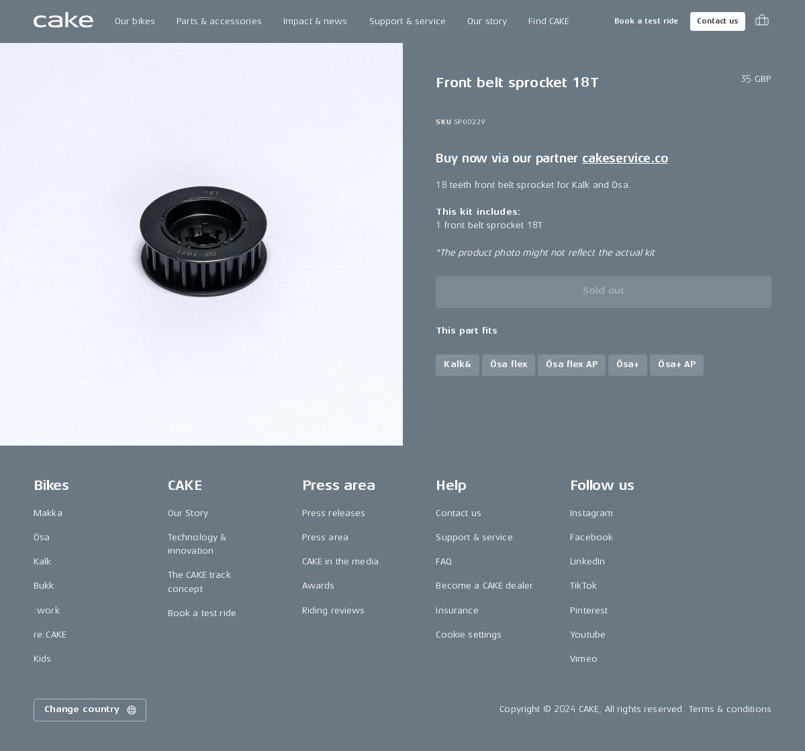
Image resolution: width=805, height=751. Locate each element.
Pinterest (589, 610)
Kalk (43, 561)
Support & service (407, 21)
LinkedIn (587, 561)
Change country (91, 710)
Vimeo (584, 659)
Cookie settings (469, 635)
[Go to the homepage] (63, 21)
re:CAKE (50, 635)
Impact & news (315, 21)
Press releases (334, 513)
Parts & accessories (219, 21)
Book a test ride (646, 21)
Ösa (42, 537)
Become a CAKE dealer (484, 586)
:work (47, 610)
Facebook (591, 537)
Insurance (457, 610)
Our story (487, 21)
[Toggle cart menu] (762, 21)
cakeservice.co (624, 158)
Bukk (44, 586)
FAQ (443, 561)
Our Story (188, 513)
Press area (325, 537)
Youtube (588, 635)
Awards (318, 586)
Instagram (591, 513)
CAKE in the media (340, 561)
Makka (48, 513)
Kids (43, 659)
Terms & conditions (730, 709)
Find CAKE (548, 21)
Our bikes (135, 21)
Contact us (718, 21)
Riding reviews (333, 610)
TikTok (583, 586)
